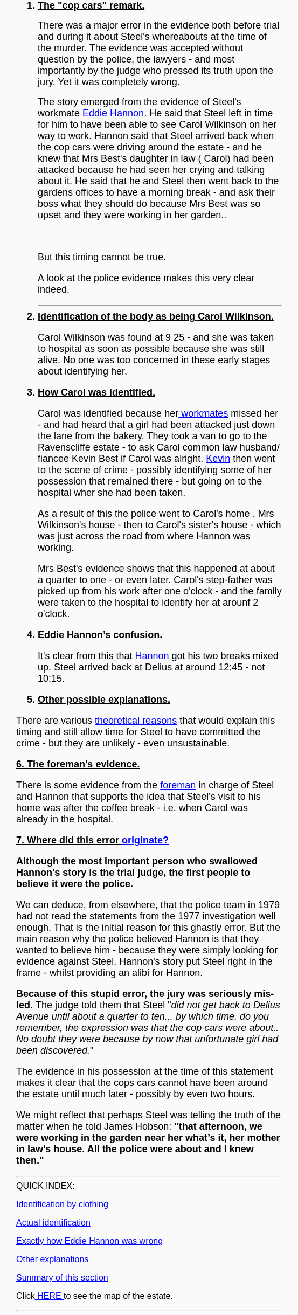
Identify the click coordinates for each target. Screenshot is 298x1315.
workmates (203, 413)
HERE (49, 1295)
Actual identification (53, 1222)
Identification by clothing (62, 1204)
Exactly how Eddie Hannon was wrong (89, 1240)
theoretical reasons (136, 720)
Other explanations (52, 1259)
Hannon (152, 655)
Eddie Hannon (113, 113)
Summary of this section (62, 1277)
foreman (178, 785)
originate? (145, 840)
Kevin (218, 458)
